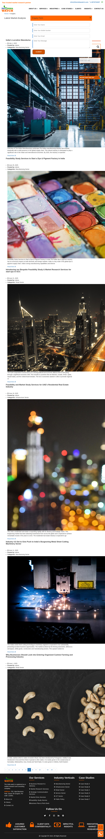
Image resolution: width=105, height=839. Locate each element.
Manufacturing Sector (62, 784)
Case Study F (84, 799)
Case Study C (84, 790)
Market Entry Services (37, 797)
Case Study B (84, 787)
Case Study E (84, 796)
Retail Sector (59, 790)
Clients (7, 802)
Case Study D (84, 793)
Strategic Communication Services (38, 793)
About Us (8, 799)
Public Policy (59, 799)
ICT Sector (58, 796)
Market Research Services (39, 789)
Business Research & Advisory (37, 785)
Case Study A (84, 784)
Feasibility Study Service (38, 800)
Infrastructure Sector (62, 787)
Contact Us (8, 805)
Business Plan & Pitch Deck (39, 803)
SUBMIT (39, 52)
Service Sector (60, 793)
